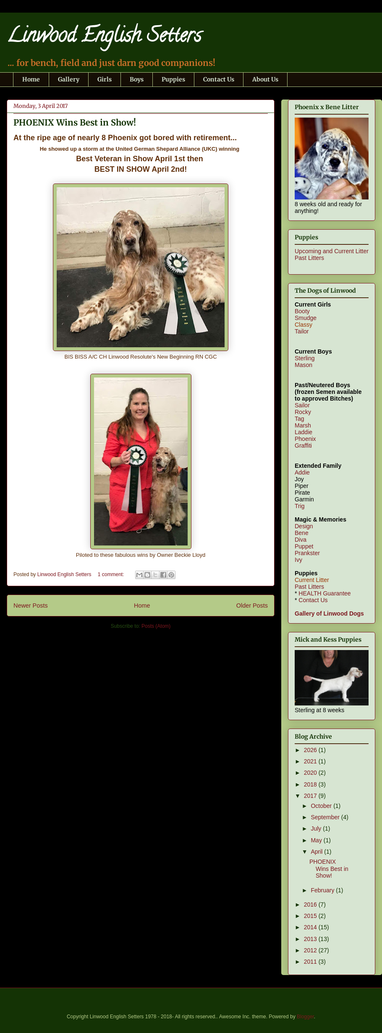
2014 (311, 927)
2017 (311, 795)
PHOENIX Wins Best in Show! (74, 122)
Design (304, 526)
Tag (299, 418)
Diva (300, 539)
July (317, 828)
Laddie (303, 432)
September (326, 817)
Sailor (302, 405)
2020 (311, 772)
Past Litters (309, 257)
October (322, 805)
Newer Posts (30, 605)
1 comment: (112, 574)
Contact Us (218, 79)
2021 (311, 761)
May (317, 840)
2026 (311, 750)
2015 (311, 915)
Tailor (302, 331)
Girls (104, 79)
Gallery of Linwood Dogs (329, 613)
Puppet (304, 546)
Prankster (307, 553)
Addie (302, 472)
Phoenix (305, 438)
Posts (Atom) (155, 626)
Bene (302, 533)
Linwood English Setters (104, 37)
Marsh (303, 425)
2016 (311, 904)
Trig (300, 506)
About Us (265, 79)
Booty (302, 311)
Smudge (306, 318)
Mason (303, 365)
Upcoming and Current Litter (332, 251)
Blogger (305, 1017)
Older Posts (252, 605)
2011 (311, 961)
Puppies (173, 79)
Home (31, 79)
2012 (311, 950)
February (323, 890)
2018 (311, 784)
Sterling (304, 358)
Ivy (298, 559)
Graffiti (303, 445)
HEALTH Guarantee (324, 593)
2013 (311, 939)
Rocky (303, 412)
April (317, 851)
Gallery (68, 79)
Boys (137, 79)
